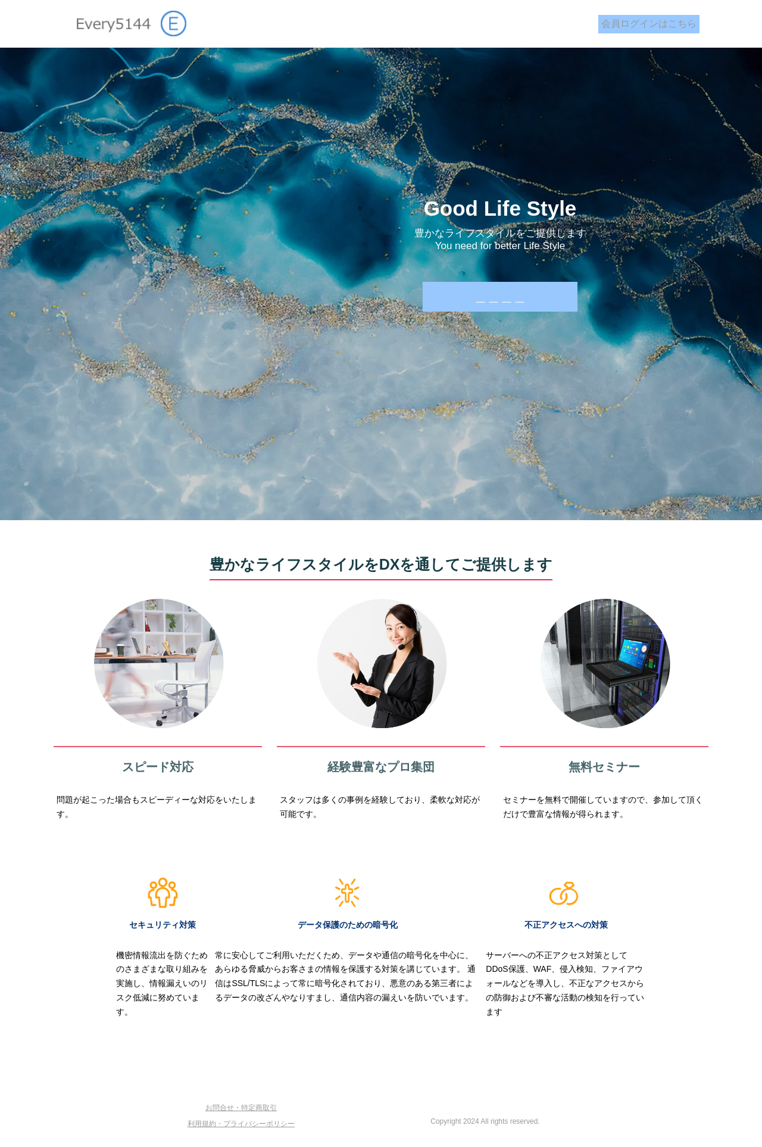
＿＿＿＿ (500, 296)
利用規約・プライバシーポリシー (241, 1124)
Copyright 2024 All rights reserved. (484, 1121)
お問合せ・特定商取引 (241, 1108)
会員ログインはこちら (649, 23)
